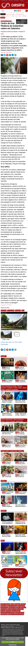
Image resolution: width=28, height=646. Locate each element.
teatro (13, 16)
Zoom (23, 310)
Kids (2, 540)
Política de (12, 644)
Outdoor (3, 481)
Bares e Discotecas (19, 419)
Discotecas (17, 604)
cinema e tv (8, 16)
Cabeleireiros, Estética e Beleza (15, 609)
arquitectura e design (10, 14)
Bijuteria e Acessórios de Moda (16, 614)
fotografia (3, 16)
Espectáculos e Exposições (7, 612)
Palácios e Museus (12, 606)
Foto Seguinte (18, 310)
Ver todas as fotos (10, 310)
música (20, 16)
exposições (3, 17)
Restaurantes (9, 419)
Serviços (3, 611)
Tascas (3, 421)
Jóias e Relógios (16, 611)
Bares (12, 604)
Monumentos (21, 606)
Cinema (16, 387)
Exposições (15, 389)
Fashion (3, 510)
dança (16, 16)
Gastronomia (19, 421)
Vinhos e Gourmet (11, 421)
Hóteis (7, 451)
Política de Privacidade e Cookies (13, 624)
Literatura (9, 389)
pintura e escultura (20, 14)
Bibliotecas (3, 606)
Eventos (3, 356)
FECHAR (12, 642)
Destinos (21, 451)
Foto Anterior (3, 310)
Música (3, 389)
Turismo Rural (14, 451)
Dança (25, 387)
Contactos (3, 624)
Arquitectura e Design (11, 386)
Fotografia (10, 387)
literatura (24, 16)
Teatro (21, 387)
